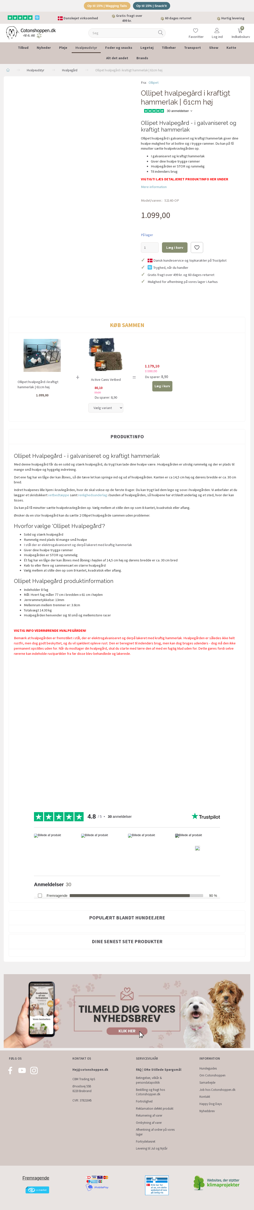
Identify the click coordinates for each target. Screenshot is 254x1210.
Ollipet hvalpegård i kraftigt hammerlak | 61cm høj (38, 384)
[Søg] (160, 33)
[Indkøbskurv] (240, 30)
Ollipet (154, 82)
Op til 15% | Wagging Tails (107, 6)
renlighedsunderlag (92, 495)
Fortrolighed (144, 1101)
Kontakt (204, 1097)
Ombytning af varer (149, 1123)
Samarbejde (207, 1082)
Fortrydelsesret (145, 1141)
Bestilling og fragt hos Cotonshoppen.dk (150, 1092)
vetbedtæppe (59, 495)
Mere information (154, 187)
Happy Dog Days (210, 1104)
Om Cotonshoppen (212, 1075)
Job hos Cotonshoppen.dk (217, 1090)
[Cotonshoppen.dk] (31, 32)
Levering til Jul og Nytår (151, 1148)
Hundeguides (208, 1068)
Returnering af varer (149, 1115)
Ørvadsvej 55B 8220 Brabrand (82, 1088)
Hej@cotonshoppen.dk (90, 1070)
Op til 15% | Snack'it (151, 6)
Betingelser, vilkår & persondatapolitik (149, 1080)
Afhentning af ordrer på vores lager (155, 1132)
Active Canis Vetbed (106, 379)
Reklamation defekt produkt (154, 1108)
